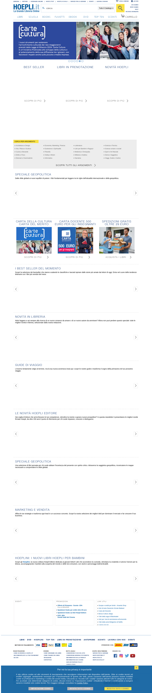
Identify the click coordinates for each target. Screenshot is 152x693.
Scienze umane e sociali (113, 149)
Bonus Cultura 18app (106, 614)
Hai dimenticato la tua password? (26, 655)
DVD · (30, 639)
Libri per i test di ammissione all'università (112, 619)
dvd (85, 16)
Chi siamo (134, 5)
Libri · (23, 639)
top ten (99, 16)
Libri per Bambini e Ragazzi (84, 149)
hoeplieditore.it (99, 655)
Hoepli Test (50, 1)
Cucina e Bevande (22, 152)
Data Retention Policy (74, 662)
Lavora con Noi (102, 1)
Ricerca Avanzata (132, 11)
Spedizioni (47, 657)
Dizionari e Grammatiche (24, 158)
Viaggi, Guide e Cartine (113, 158)
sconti (112, 16)
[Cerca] (120, 8)
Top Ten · (51, 639)
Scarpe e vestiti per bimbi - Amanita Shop (112, 605)
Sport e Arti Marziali (111, 152)
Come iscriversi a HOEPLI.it (23, 653)
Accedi (136, 1)
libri (20, 16)
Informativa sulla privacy (76, 657)
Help (136, 9)
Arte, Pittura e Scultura (23, 149)
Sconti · (102, 639)
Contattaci (48, 660)
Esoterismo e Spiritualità (53, 149)
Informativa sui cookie (74, 660)
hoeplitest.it (97, 657)
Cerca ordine (124, 1)
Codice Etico (71, 664)
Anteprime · (90, 639)
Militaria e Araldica (81, 155)
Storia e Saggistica (111, 155)
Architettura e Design (23, 145)
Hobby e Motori (50, 155)
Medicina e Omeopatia (82, 152)
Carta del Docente (105, 611)
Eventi (91, 1)
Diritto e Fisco (20, 155)
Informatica (48, 158)
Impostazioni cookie (41, 689)
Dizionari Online (37, 1)
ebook (73, 16)
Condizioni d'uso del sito (75, 653)
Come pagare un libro (52, 655)
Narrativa (78, 158)
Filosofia (47, 152)
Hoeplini (26, 562)
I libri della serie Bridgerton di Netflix (111, 622)
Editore (25, 1)
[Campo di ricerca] (72, 8)
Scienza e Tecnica (111, 145)
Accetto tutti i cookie (118, 689)
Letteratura (78, 145)
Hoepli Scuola (62, 1)
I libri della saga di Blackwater (108, 616)
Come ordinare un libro (53, 653)
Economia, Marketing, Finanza (55, 145)
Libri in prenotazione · (69, 639)
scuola (33, 16)
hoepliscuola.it (98, 660)
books (46, 16)
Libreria (16, 1)
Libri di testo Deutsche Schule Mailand (111, 608)
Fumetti (60, 16)
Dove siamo (134, 7)
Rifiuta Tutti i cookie (80, 689)
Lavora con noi (104, 625)
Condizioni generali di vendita (77, 655)
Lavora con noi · (117, 639)
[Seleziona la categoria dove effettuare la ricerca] (106, 8)
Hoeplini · (39, 639)
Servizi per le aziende (78, 1)
